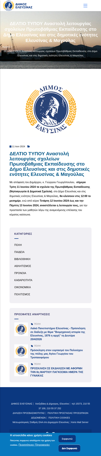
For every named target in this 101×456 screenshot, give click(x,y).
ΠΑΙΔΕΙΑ (19, 252)
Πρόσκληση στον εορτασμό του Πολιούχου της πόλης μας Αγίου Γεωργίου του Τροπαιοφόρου (56, 354)
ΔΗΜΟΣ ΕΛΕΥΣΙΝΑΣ (21, 403)
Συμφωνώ (67, 439)
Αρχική (6, 46)
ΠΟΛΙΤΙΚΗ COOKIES (59, 417)
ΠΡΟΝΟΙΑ (20, 273)
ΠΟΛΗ (18, 245)
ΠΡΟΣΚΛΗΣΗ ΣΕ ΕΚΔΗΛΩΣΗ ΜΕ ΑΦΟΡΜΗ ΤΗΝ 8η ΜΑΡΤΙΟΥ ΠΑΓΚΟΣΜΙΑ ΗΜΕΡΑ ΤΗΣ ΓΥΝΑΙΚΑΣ (56, 372)
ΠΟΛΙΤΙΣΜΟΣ (22, 294)
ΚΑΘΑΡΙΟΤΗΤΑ (23, 280)
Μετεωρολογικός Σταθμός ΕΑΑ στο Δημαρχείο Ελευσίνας (41, 422)
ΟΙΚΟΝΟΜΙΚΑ (22, 287)
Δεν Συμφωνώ (69, 448)
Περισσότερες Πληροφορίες (34, 445)
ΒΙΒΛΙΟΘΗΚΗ (22, 259)
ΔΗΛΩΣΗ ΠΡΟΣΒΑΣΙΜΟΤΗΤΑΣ (29, 413)
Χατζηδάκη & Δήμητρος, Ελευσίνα (52, 403)
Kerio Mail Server (79, 422)
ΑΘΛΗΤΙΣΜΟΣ (22, 266)
